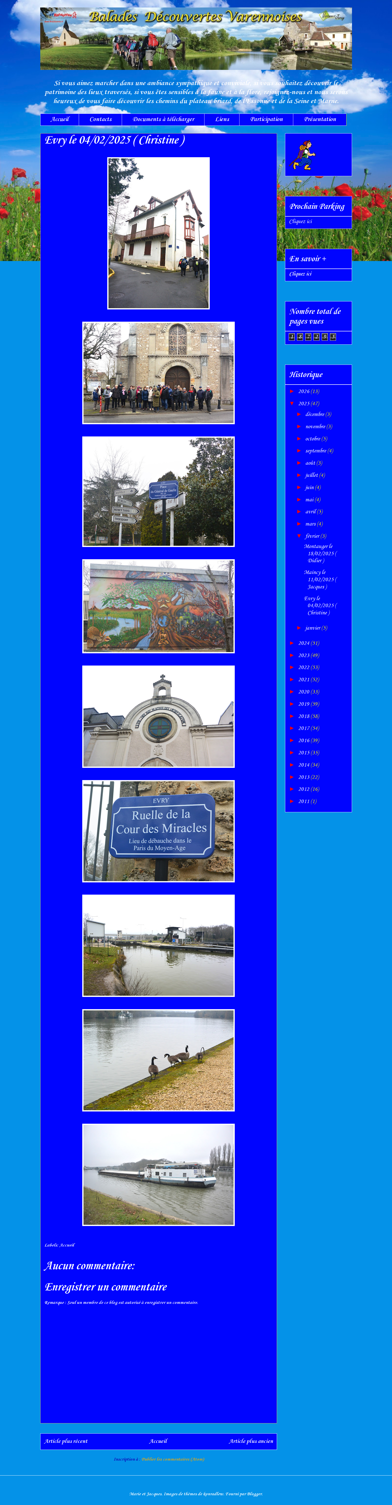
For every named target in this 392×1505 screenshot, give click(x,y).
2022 (304, 667)
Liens (222, 119)
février (312, 536)
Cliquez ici (300, 221)
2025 (304, 404)
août (310, 463)
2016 (304, 740)
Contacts (101, 119)
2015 (304, 753)
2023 (304, 655)
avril (311, 512)
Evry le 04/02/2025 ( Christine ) (320, 605)
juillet (312, 475)
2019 (304, 704)
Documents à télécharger (163, 119)
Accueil (59, 119)
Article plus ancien (251, 1441)
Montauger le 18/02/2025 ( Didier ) (320, 553)
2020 (304, 692)
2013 (304, 777)
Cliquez (300, 274)
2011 (304, 801)
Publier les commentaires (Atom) (173, 1459)
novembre (315, 426)
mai (309, 500)
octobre (313, 439)
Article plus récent (65, 1441)
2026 (304, 391)
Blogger (254, 1494)
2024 (304, 643)
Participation (266, 119)
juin (310, 487)
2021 (304, 680)
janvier (313, 628)
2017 (304, 728)
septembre (316, 451)
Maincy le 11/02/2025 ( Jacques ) (320, 579)
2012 (304, 789)
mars (311, 524)
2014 (304, 765)
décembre (315, 414)
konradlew (213, 1494)
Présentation (320, 119)
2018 (304, 716)
